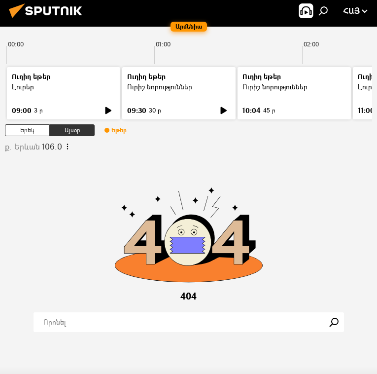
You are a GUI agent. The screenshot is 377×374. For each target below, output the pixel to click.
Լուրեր (23, 86)
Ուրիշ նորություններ (159, 86)
